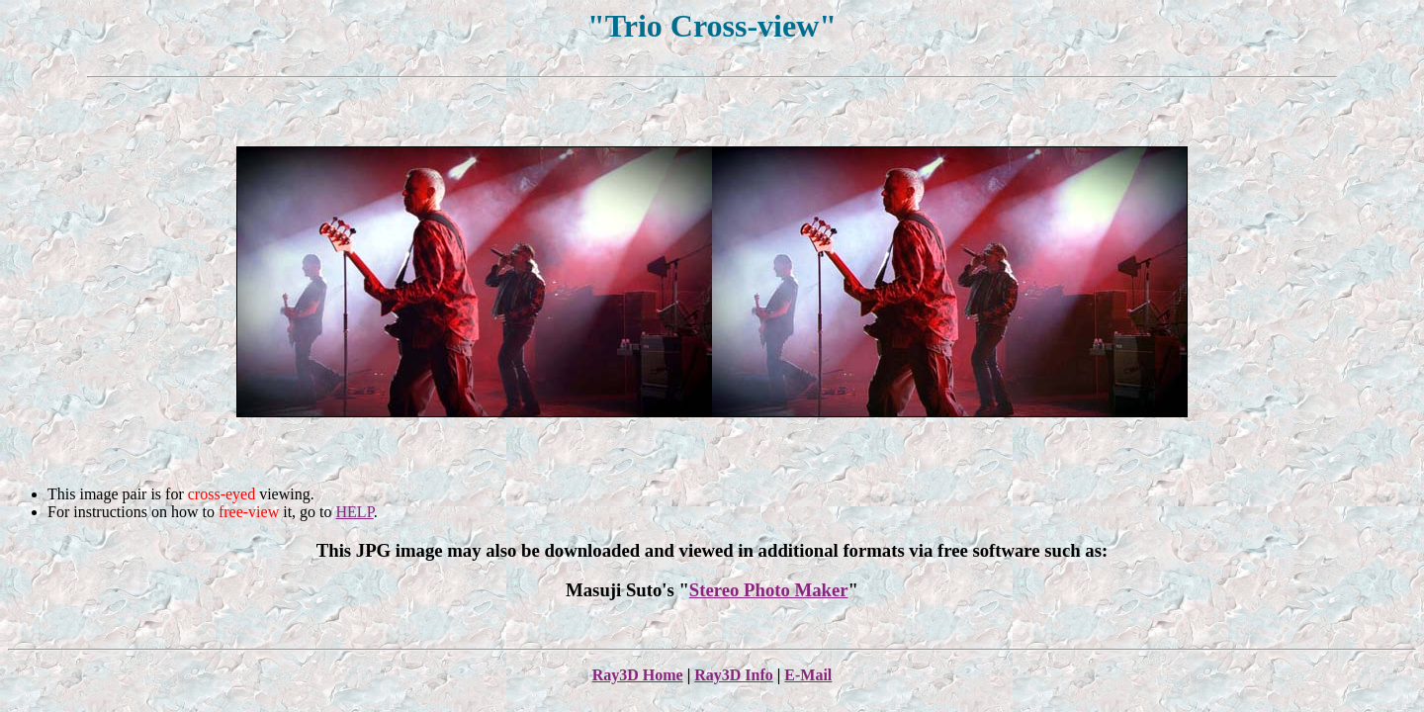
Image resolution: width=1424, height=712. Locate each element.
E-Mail (808, 675)
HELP (355, 511)
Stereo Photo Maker (768, 589)
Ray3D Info (733, 675)
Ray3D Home (637, 675)
